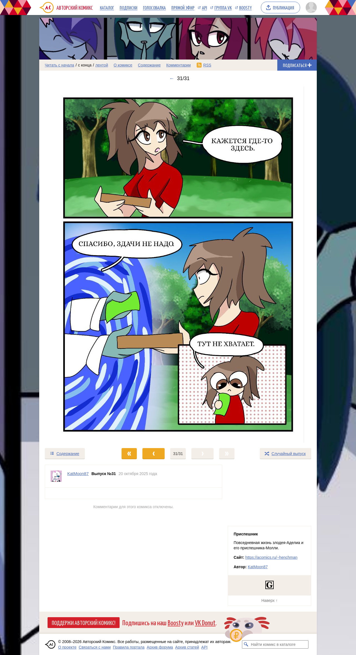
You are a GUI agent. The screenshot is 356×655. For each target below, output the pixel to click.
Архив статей (187, 647)
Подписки (128, 7)
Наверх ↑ (269, 600)
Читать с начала (59, 65)
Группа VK (223, 7)
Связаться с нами (95, 647)
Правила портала (129, 647)
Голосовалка (154, 7)
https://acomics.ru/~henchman (271, 557)
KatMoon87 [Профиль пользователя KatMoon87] (78, 473)
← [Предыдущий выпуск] (171, 78)
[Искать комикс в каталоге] (246, 644)
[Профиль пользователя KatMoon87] (56, 476)
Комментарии (178, 65)
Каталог (107, 7)
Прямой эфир (182, 7)
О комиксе (122, 65)
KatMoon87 (258, 567)
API (204, 7)
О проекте (67, 647)
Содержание (149, 65)
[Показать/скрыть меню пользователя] (310, 7)
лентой (101, 65)
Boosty (245, 7)
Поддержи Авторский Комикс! (83, 622)
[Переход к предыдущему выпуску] (74, 264)
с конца (85, 65)
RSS (207, 65)
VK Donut (205, 622)
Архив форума (160, 647)
